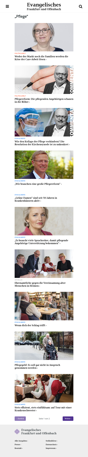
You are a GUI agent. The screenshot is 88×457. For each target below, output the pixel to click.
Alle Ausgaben (21, 441)
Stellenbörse (51, 441)
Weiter (67, 418)
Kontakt (18, 448)
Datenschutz (51, 444)
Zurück (21, 418)
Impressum (51, 448)
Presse (17, 444)
